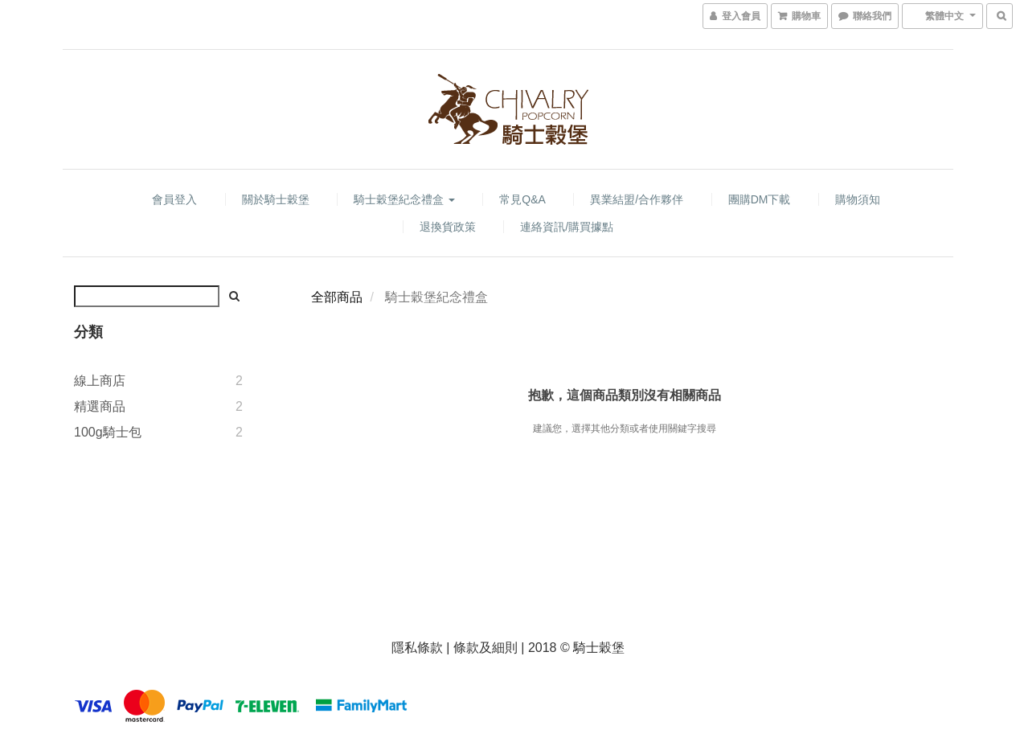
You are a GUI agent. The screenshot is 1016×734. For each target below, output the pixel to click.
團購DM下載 (759, 199)
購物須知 (857, 199)
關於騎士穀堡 (275, 199)
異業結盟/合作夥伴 (636, 199)
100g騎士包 (107, 432)
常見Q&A (522, 199)
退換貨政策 (448, 226)
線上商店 (99, 381)
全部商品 (337, 297)
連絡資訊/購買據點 (566, 226)
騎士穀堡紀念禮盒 (404, 199)
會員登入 (174, 199)
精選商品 (99, 406)
